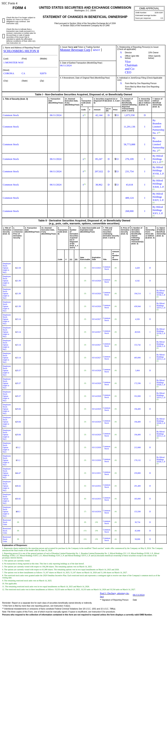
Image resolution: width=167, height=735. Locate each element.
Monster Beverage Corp (75, 49)
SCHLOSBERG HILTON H (21, 51)
